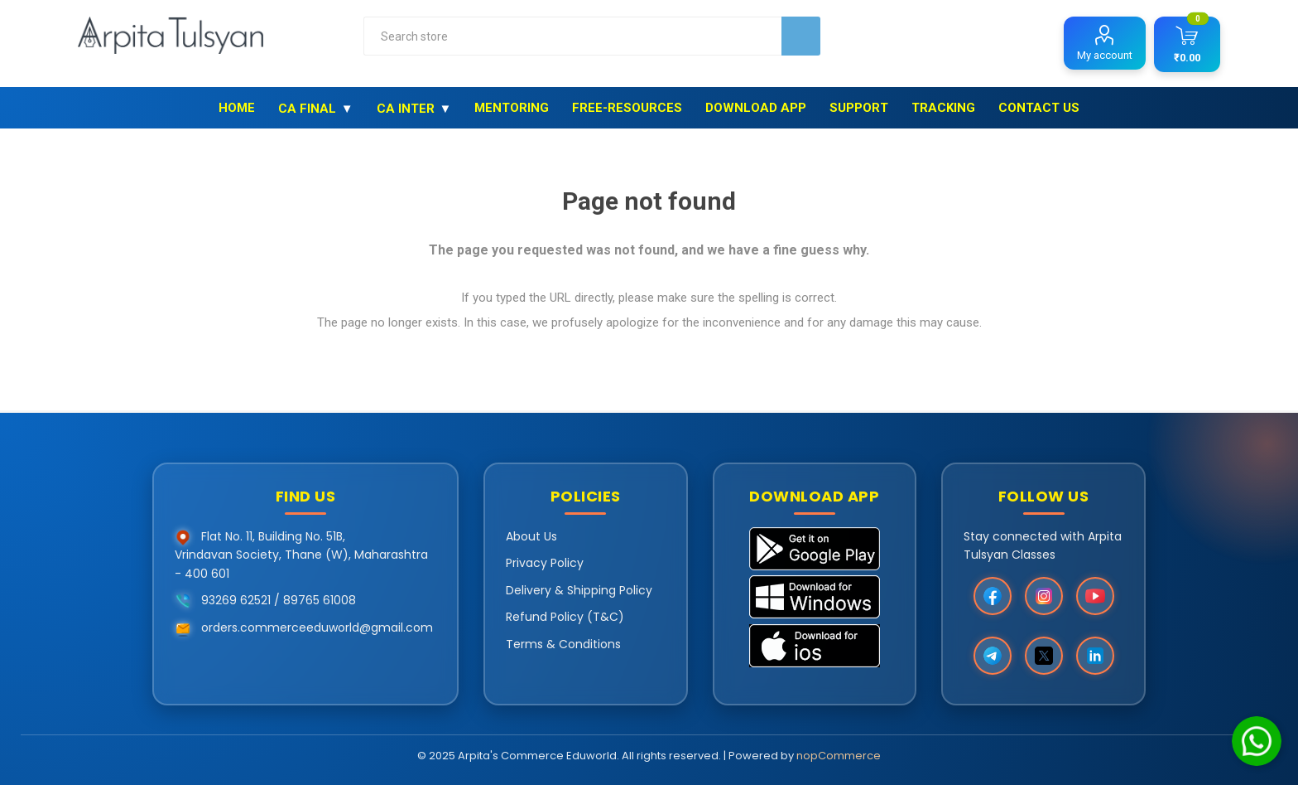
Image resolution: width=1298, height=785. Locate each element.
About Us (531, 536)
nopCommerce (838, 755)
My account (1104, 55)
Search (800, 36)
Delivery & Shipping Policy (579, 590)
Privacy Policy (545, 563)
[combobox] (572, 36)
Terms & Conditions (563, 644)
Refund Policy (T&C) (565, 616)
